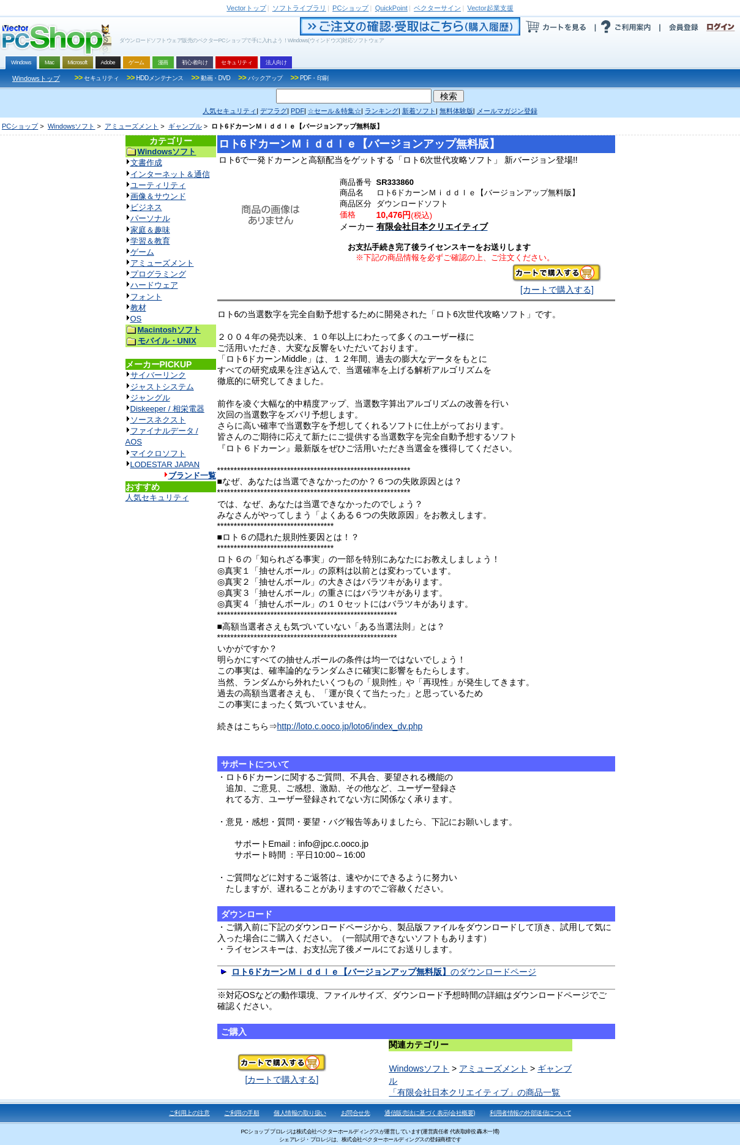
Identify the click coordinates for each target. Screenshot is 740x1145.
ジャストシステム (162, 386)
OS (136, 318)
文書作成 (146, 162)
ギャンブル (185, 126)
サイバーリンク (158, 375)
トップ (246, 8)
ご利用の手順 (241, 1112)
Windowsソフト (71, 126)
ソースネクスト (158, 419)
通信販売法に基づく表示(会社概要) (429, 1112)
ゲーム (142, 252)
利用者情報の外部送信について (530, 1112)
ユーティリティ (158, 185)
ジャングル (150, 397)
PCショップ (20, 126)
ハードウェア (154, 285)
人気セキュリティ (157, 497)
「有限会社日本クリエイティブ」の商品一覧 (474, 1092)
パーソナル (150, 218)
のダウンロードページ (383, 972)
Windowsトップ (36, 78)
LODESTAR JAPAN (165, 464)
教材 (138, 307)
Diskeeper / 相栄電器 (167, 408)
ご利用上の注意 (189, 1112)
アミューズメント (132, 126)
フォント (146, 296)
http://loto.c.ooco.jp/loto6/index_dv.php (350, 726)
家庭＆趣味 (150, 230)
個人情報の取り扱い (300, 1112)
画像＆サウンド (158, 196)
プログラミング (158, 274)
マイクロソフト (158, 453)
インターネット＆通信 (170, 174)
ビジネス (146, 207)
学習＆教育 (150, 241)
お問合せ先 (355, 1112)
